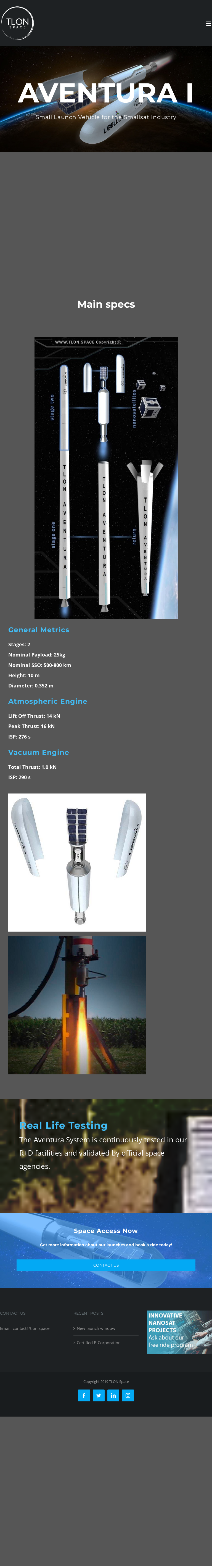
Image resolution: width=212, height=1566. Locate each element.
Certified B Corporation (99, 1342)
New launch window (96, 1328)
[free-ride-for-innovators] (179, 1314)
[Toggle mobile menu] (209, 24)
